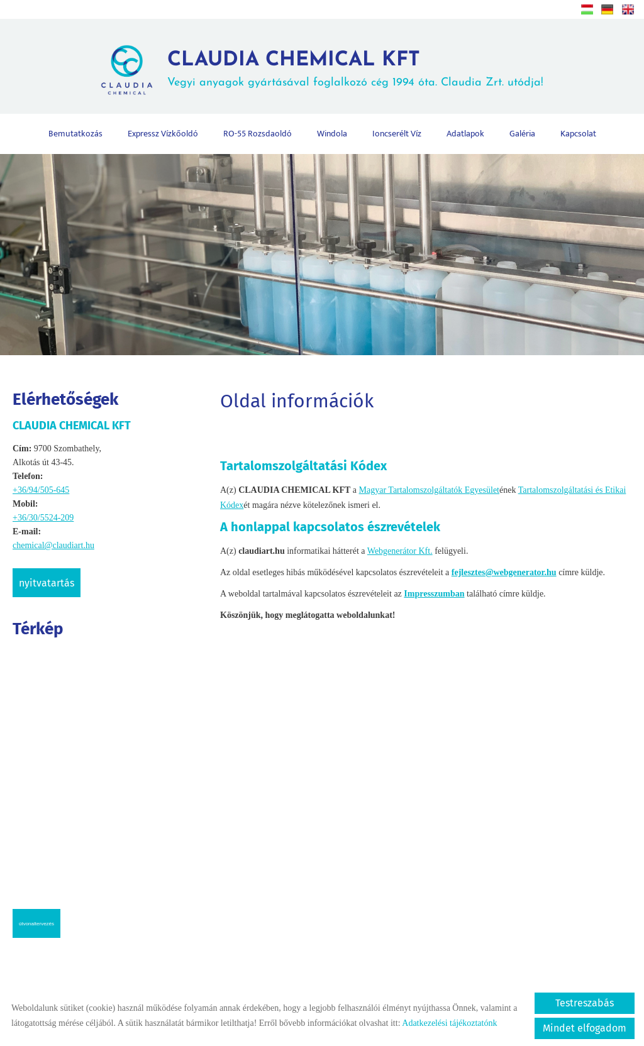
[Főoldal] (127, 70)
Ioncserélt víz (396, 133)
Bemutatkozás (75, 133)
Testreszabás (584, 1003)
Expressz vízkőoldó (163, 133)
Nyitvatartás (46, 583)
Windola (332, 133)
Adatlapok (465, 133)
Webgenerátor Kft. (400, 551)
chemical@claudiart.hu (53, 545)
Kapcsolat (578, 133)
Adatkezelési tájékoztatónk (449, 1023)
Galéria (522, 133)
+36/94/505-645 (41, 490)
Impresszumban (434, 593)
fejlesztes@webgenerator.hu (504, 572)
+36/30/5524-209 (43, 517)
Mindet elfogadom (584, 1028)
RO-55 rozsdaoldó (257, 133)
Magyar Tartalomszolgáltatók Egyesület (429, 490)
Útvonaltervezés (36, 924)
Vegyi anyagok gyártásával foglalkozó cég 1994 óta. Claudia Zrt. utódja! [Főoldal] (355, 69)
